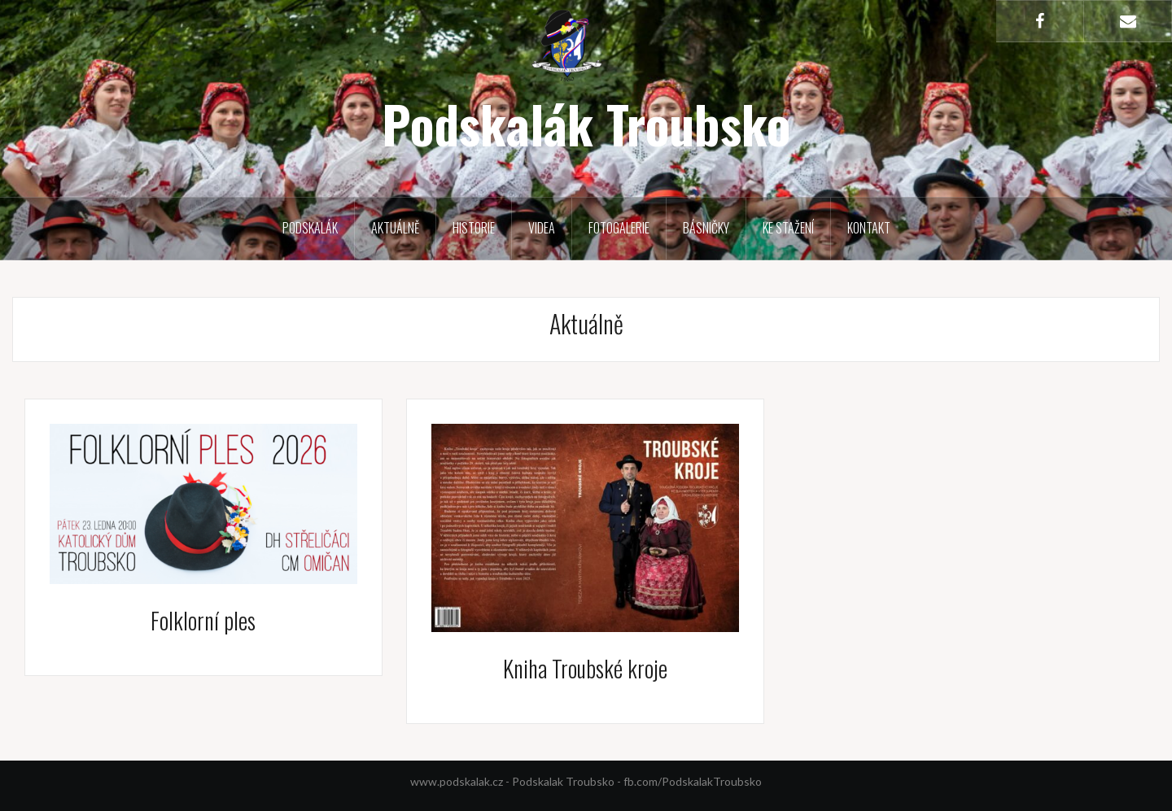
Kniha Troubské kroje (585, 668)
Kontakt (868, 228)
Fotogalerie (618, 228)
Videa (541, 228)
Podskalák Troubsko (586, 123)
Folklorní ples (203, 620)
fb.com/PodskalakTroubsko (692, 781)
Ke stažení (788, 228)
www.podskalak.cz (456, 781)
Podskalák (310, 228)
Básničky (706, 228)
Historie (474, 228)
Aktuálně (395, 228)
